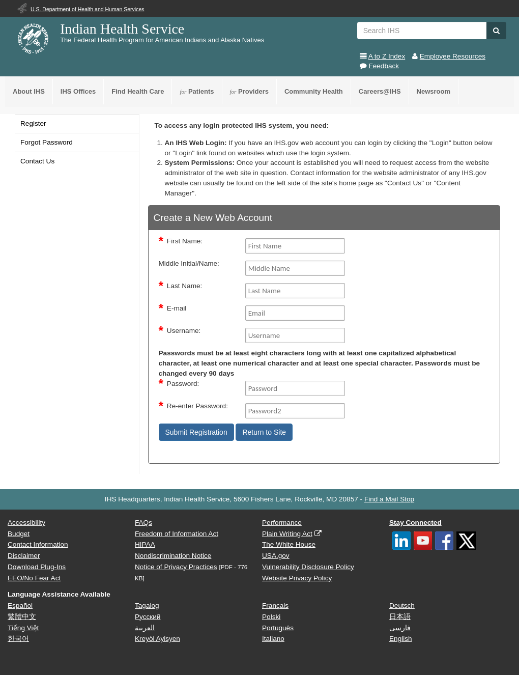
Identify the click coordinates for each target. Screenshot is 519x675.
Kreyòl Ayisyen (157, 638)
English (400, 638)
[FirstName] (295, 246)
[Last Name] (295, 290)
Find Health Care (137, 91)
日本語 (400, 617)
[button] (496, 30)
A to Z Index (387, 56)
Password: (183, 383)
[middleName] (295, 268)
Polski (271, 617)
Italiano (273, 638)
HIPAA (145, 544)
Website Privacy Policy (297, 578)
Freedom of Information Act (176, 534)
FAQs (143, 522)
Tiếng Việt (23, 628)
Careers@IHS (380, 91)
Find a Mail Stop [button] (389, 499)
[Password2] (295, 410)
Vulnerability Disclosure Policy (308, 567)
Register (33, 123)
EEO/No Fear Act (34, 578)
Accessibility (26, 522)
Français (275, 605)
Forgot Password (46, 142)
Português (278, 628)
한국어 (18, 638)
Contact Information (38, 544)
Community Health (313, 91)
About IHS (29, 91)
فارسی (400, 628)
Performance (282, 522)
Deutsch (402, 605)
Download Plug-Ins (37, 567)
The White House (288, 544)
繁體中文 (22, 617)
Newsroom (433, 91)
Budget (19, 534)
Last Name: (185, 286)
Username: (183, 330)
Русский (147, 617)
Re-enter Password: (197, 406)
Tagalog (147, 605)
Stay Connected (415, 522)
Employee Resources (452, 56)
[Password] (295, 388)
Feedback (383, 66)
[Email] (295, 313)
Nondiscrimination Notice (173, 555)
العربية (145, 628)
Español (20, 605)
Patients (197, 91)
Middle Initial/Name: (189, 263)
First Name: (185, 241)
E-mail (177, 308)
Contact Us (37, 161)
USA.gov (276, 555)
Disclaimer (24, 555)
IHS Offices (78, 91)
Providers (249, 91)
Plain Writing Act (287, 534)
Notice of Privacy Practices (176, 567)
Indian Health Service (122, 29)
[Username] (295, 335)
